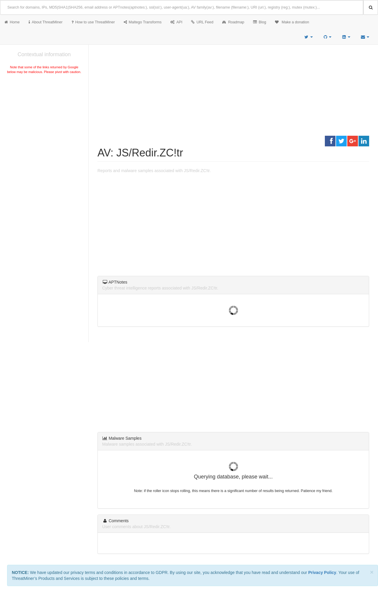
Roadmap (233, 22)
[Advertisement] (44, 119)
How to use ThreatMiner (93, 22)
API (176, 22)
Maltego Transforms (143, 22)
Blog (259, 22)
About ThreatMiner (46, 22)
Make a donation (292, 22)
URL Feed (202, 22)
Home (12, 22)
